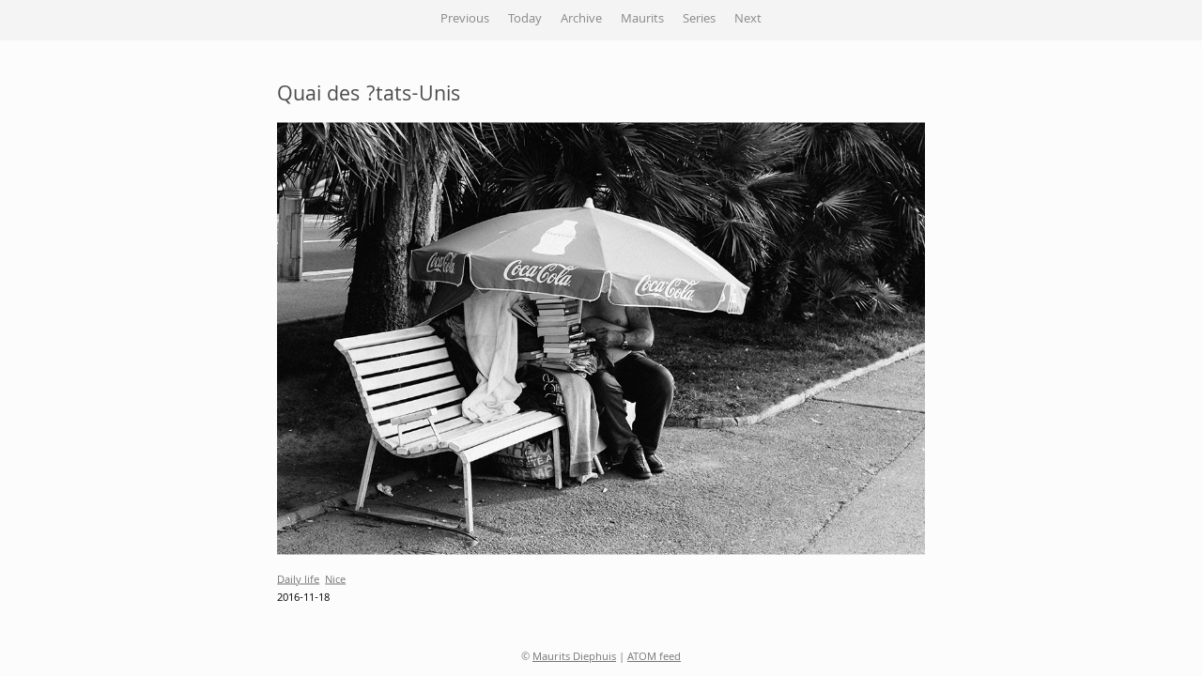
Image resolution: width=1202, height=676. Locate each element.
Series (699, 19)
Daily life (298, 580)
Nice (335, 580)
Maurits (642, 19)
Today (525, 19)
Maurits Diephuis (574, 658)
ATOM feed (654, 658)
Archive (581, 19)
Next (748, 19)
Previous (464, 19)
